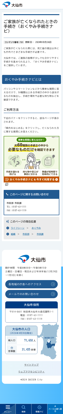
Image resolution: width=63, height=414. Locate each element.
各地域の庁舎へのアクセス (25, 284)
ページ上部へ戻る (55, 410)
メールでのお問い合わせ (24, 294)
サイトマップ (31, 365)
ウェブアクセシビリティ (31, 372)
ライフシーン (17, 228)
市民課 (40, 234)
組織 (13, 234)
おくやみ (36, 228)
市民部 (26, 234)
